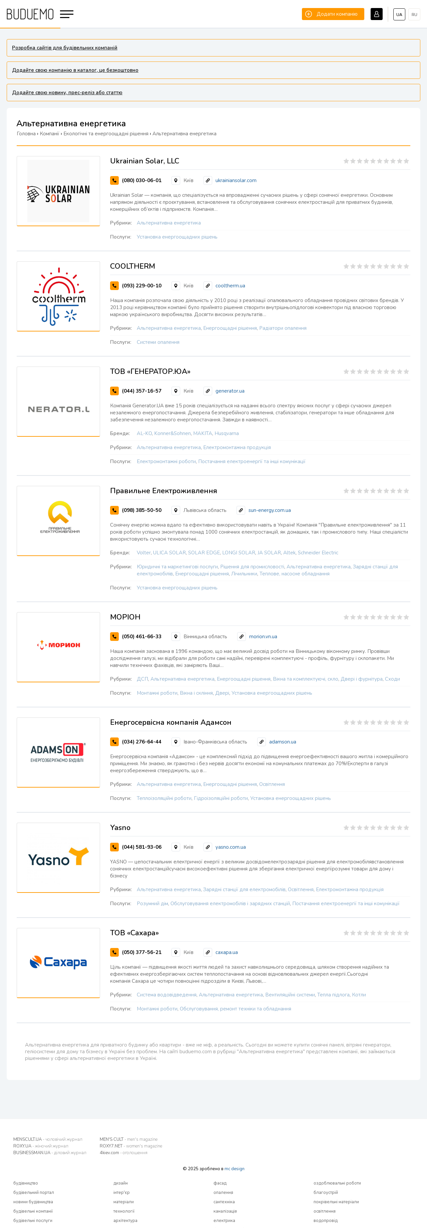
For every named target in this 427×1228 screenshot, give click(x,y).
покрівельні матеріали (336, 1202)
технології (123, 1211)
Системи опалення (158, 342)
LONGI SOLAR (238, 552)
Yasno (120, 828)
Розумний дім (152, 903)
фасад (220, 1183)
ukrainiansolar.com (236, 180)
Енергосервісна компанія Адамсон (171, 722)
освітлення (325, 1211)
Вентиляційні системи (290, 994)
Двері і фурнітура (362, 679)
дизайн (120, 1183)
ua (399, 14)
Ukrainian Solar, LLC (144, 161)
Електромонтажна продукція (237, 447)
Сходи (392, 679)
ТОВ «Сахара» (134, 933)
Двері (222, 693)
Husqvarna (227, 433)
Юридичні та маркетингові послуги (177, 566)
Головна (26, 133)
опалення (223, 1193)
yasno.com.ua (231, 847)
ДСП (142, 679)
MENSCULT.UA (47, 1139)
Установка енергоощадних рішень (177, 237)
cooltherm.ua (230, 285)
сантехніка (224, 1202)
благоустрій (326, 1193)
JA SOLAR (269, 552)
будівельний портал (33, 1193)
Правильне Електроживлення (163, 491)
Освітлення (272, 784)
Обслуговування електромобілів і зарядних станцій (230, 903)
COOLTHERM (132, 266)
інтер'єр (121, 1193)
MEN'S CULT (128, 1139)
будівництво (25, 1183)
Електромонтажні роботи (166, 461)
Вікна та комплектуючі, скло (305, 679)
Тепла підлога (333, 994)
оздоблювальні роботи (337, 1183)
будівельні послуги (32, 1221)
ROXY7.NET (131, 1146)
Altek (289, 552)
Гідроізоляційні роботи (221, 798)
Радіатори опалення (283, 328)
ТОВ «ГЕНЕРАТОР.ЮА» (150, 372)
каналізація (225, 1211)
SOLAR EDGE (204, 552)
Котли (359, 994)
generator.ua (230, 391)
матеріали (123, 1202)
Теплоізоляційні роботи (164, 798)
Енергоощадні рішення (230, 328)
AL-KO (144, 433)
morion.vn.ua (263, 636)
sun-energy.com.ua (270, 510)
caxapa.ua (227, 952)
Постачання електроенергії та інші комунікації (252, 461)
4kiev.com (123, 1153)
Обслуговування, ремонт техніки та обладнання (235, 1008)
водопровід (326, 1221)
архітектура (125, 1221)
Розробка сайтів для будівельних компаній (64, 47)
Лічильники (244, 573)
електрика (224, 1221)
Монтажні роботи (157, 693)
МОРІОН (125, 617)
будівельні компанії (33, 1211)
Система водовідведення (166, 994)
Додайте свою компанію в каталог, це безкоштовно (75, 70)
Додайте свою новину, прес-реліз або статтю (67, 92)
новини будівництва (33, 1202)
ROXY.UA (40, 1146)
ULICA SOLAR (169, 552)
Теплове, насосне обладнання (295, 573)
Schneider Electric (318, 552)
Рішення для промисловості (252, 566)
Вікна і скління (196, 693)
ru (414, 14)
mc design (235, 1169)
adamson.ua (282, 741)
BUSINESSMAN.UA (49, 1153)
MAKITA (202, 433)
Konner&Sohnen (172, 433)
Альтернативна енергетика (169, 223)
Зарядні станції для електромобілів (244, 889)
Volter (144, 552)
